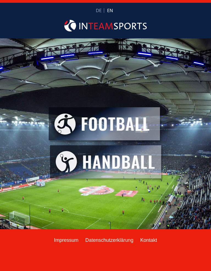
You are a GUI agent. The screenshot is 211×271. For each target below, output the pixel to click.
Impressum (66, 240)
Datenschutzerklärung (109, 240)
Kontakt (148, 240)
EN (110, 10)
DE (99, 10)
